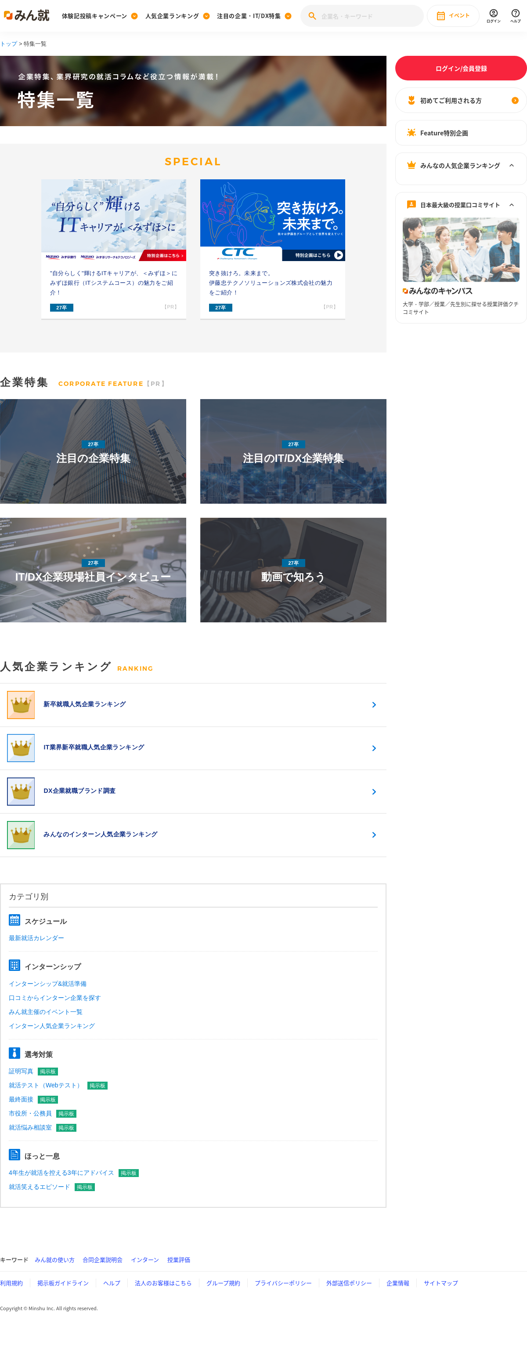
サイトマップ (441, 1294)
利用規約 (11, 1294)
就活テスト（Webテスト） (58, 1096)
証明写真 (33, 1082)
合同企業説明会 (103, 1271)
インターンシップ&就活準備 (48, 994)
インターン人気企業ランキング (52, 1036)
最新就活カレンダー (36, 949)
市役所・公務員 (42, 1124)
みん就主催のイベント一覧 (46, 1022)
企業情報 (397, 1294)
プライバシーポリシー (283, 1294)
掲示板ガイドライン (63, 1294)
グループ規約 (223, 1294)
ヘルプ (111, 1294)
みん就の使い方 (55, 1271)
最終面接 (33, 1110)
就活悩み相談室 (42, 1138)
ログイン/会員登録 (461, 68)
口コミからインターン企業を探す (55, 1008)
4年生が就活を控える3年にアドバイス (74, 1184)
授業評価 (178, 1271)
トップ (8, 43)
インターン (145, 1271)
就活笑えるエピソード (52, 1198)
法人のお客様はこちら (163, 1294)
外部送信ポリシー (349, 1294)
